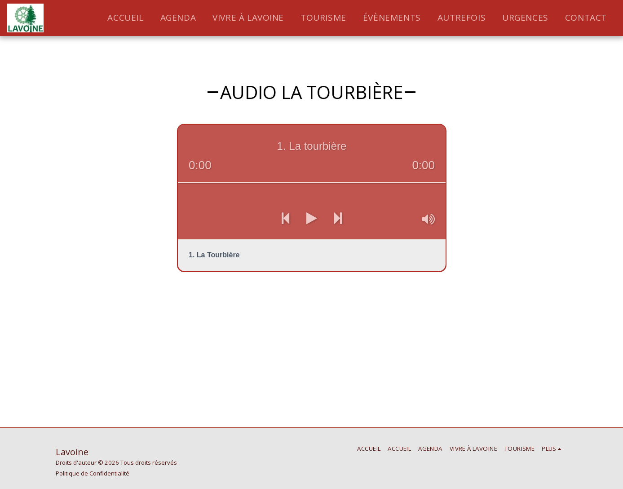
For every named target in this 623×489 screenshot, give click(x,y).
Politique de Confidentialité (92, 473)
